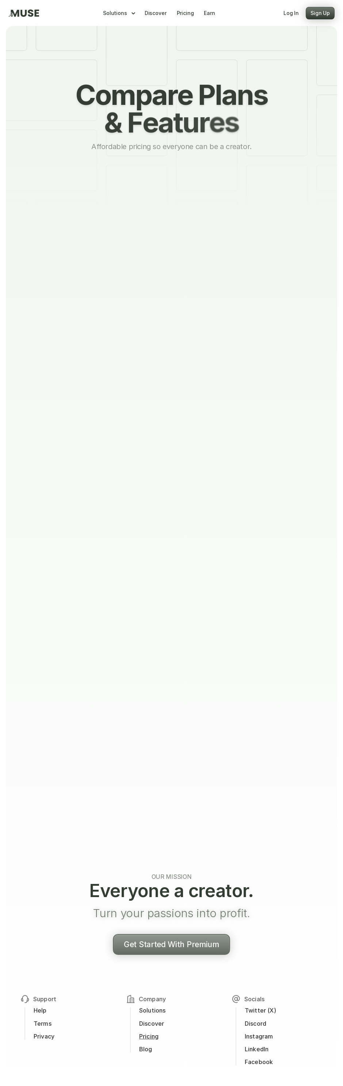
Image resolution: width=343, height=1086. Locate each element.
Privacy (44, 1036)
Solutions (152, 1010)
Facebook (259, 1062)
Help (40, 1010)
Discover (151, 1023)
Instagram (259, 1036)
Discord (256, 1023)
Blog (145, 1049)
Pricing (149, 1036)
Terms (43, 1023)
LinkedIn (256, 1049)
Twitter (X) (260, 1010)
